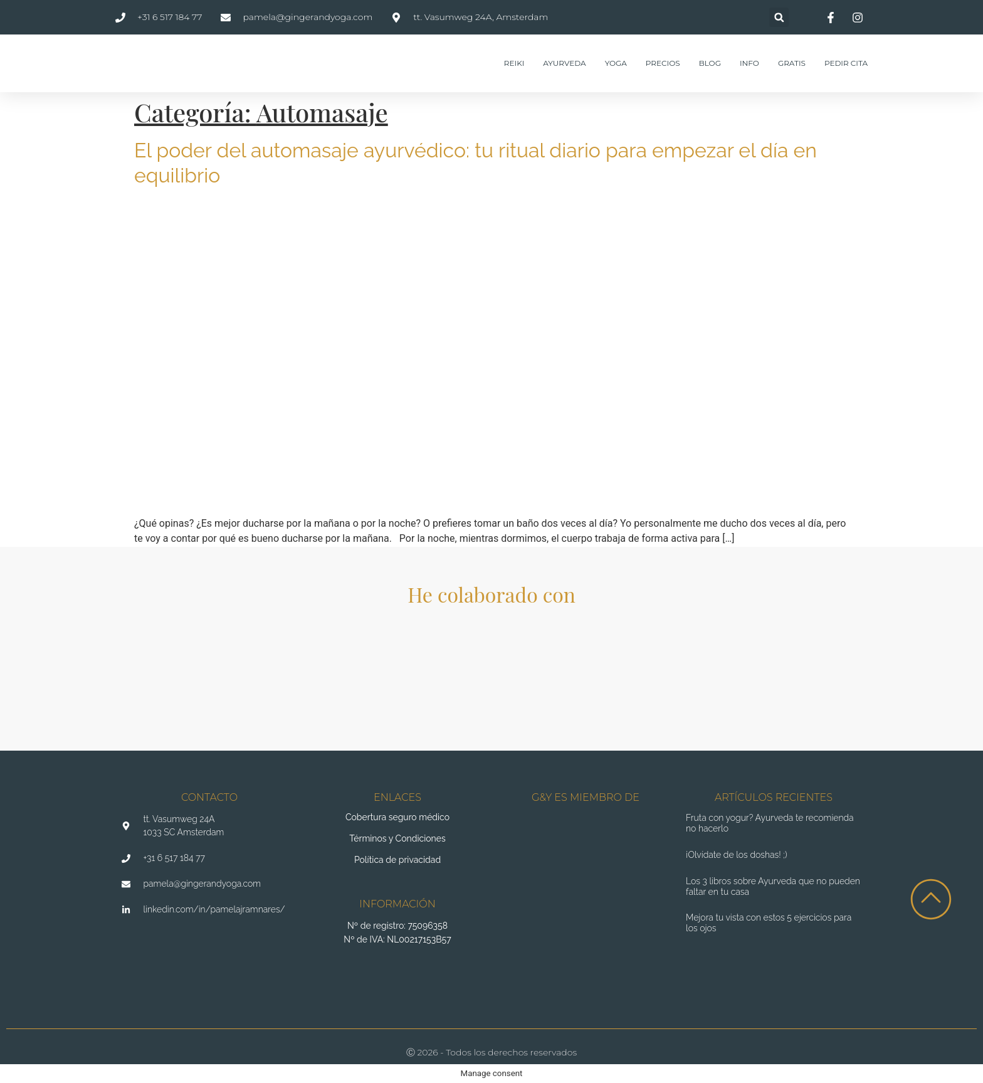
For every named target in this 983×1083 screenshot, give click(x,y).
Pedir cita (846, 63)
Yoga (616, 63)
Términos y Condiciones (397, 838)
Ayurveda (564, 63)
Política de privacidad (397, 860)
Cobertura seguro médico (397, 817)
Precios (663, 63)
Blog (710, 63)
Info (749, 63)
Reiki (514, 63)
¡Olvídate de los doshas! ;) (736, 855)
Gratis (792, 63)
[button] (779, 17)
